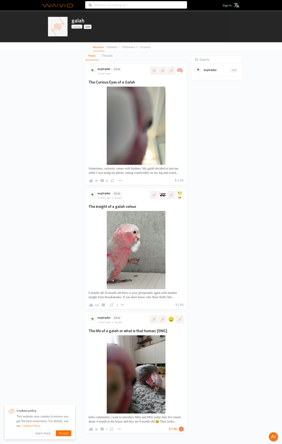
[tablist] (136, 55)
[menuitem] (227, 5)
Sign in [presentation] (227, 5)
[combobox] (136, 3)
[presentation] (58, 26)
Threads (107, 56)
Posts (91, 56)
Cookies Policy (31, 426)
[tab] (92, 55)
